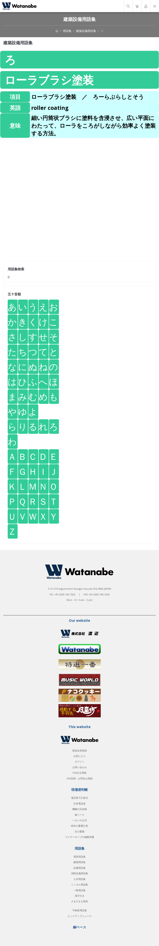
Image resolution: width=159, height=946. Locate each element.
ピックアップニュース (80, 916)
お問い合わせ (79, 767)
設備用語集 (79, 867)
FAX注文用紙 (79, 772)
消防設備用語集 (79, 873)
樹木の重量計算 (79, 825)
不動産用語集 (79, 910)
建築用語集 (79, 862)
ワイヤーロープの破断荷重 (79, 837)
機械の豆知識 (79, 809)
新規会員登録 (79, 750)
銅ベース (79, 814)
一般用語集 (79, 890)
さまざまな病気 (79, 901)
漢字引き (79, 895)
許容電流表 (79, 803)
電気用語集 (79, 856)
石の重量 (79, 831)
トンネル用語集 (79, 884)
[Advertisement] (79, 169)
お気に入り (79, 756)
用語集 (67, 31)
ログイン (79, 761)
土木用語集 (79, 879)
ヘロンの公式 (79, 820)
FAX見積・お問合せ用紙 (80, 778)
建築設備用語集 (86, 31)
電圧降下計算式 (79, 797)
